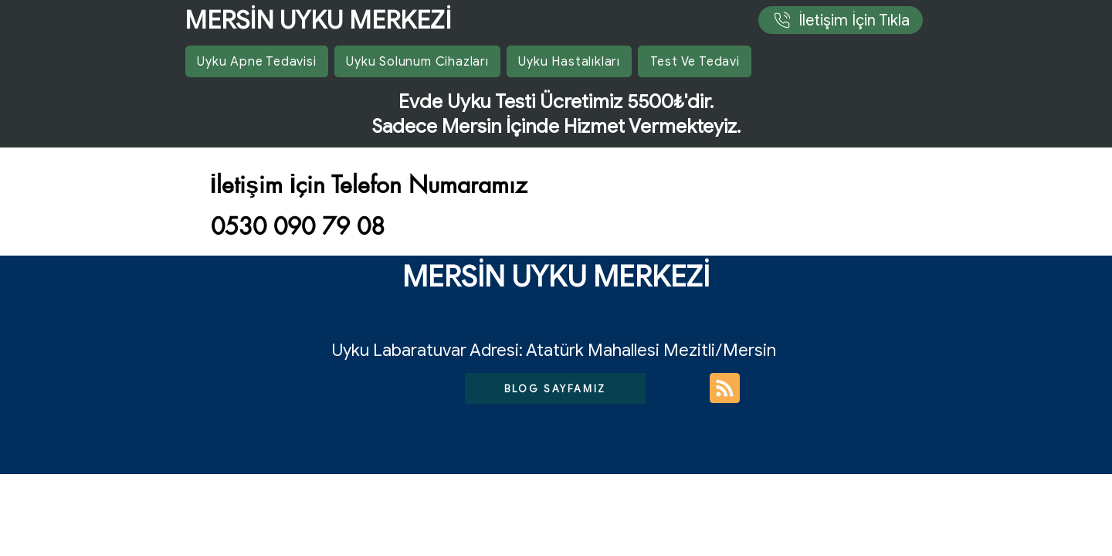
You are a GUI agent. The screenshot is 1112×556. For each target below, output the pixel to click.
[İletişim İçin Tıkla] (840, 20)
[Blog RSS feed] (725, 389)
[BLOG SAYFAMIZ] (555, 388)
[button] (569, 61)
